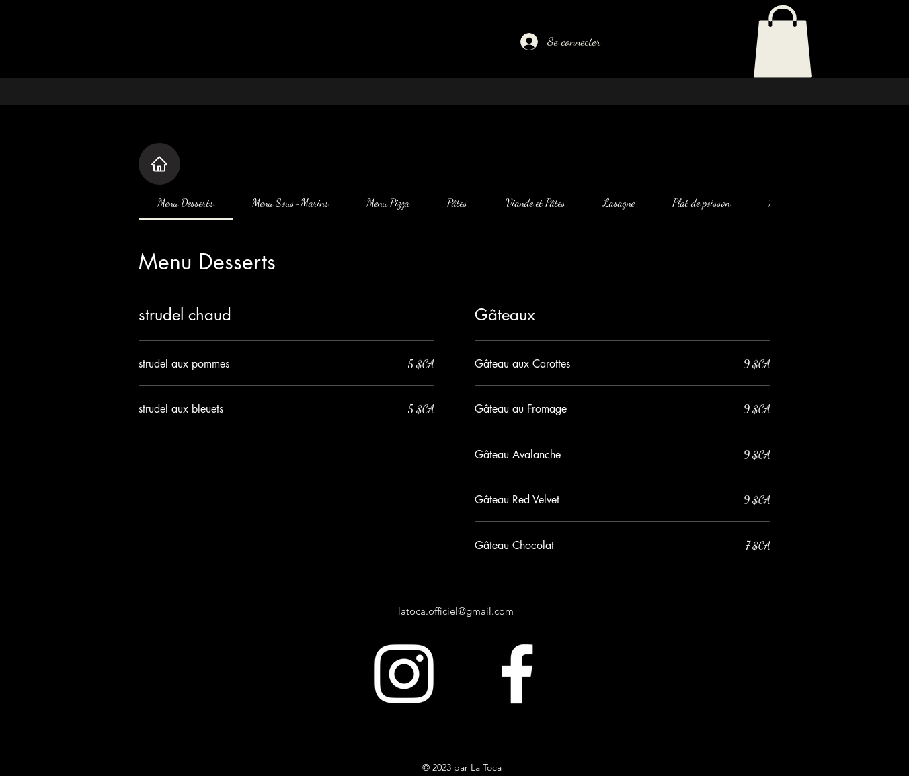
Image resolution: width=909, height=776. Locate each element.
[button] (782, 41)
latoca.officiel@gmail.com (456, 611)
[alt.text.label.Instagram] (404, 674)
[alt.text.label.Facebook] (517, 674)
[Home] (159, 164)
